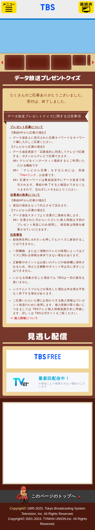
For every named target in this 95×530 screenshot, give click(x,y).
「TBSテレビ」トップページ (47, 6)
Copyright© (18, 508)
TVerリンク (28, 174)
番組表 (86, 7)
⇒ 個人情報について (24, 318)
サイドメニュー (8, 7)
